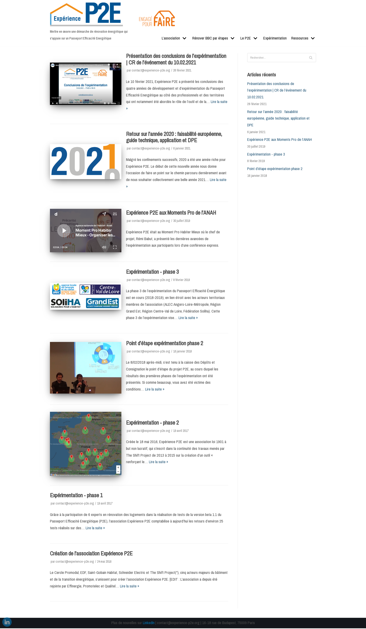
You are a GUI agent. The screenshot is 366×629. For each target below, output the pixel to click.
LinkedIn (149, 623)
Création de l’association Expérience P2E (91, 554)
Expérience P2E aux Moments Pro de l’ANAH (171, 213)
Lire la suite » (188, 318)
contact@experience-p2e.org (151, 70)
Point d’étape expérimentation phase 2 (164, 344)
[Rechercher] (281, 57)
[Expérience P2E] (91, 22)
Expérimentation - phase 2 (152, 423)
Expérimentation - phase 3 (152, 272)
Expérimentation (275, 38)
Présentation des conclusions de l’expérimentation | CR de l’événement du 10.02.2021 (176, 59)
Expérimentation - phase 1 (76, 496)
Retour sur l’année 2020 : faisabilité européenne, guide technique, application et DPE (174, 137)
